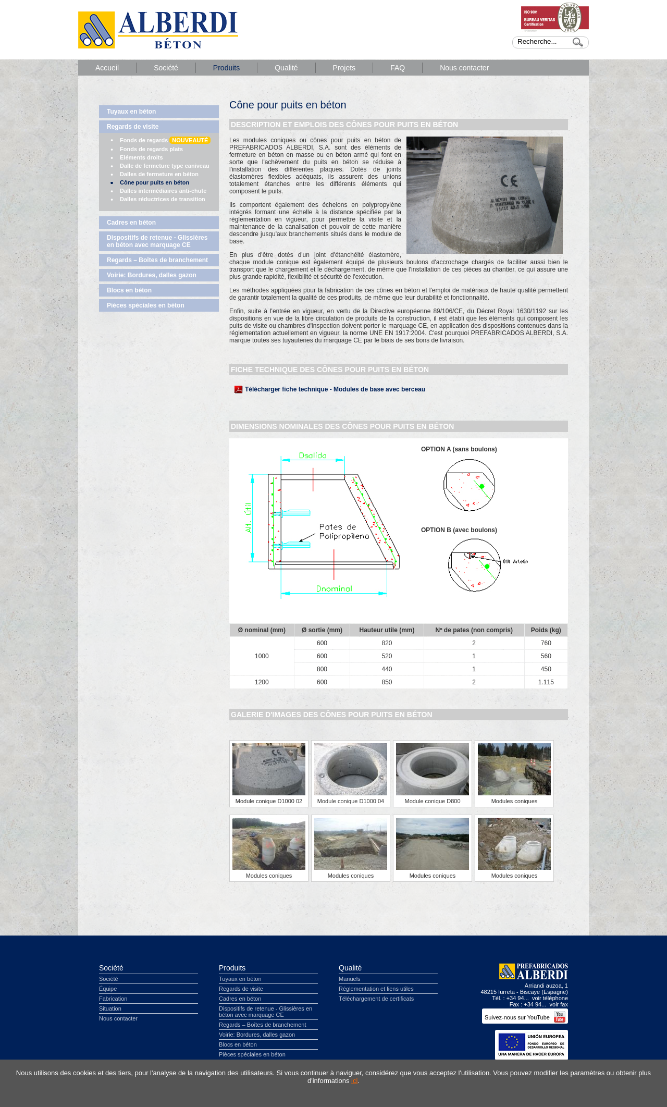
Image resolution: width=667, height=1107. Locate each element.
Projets (344, 68)
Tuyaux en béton (131, 111)
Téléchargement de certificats (376, 998)
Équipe (108, 989)
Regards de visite (132, 126)
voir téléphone (550, 998)
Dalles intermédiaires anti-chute (163, 191)
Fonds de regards (165, 140)
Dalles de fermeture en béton (159, 174)
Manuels (350, 979)
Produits (226, 68)
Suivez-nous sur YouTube (525, 1017)
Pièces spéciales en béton (145, 305)
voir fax (559, 1004)
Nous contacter (464, 68)
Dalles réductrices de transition (162, 199)
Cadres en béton (131, 222)
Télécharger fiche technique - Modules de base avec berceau (335, 389)
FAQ (397, 68)
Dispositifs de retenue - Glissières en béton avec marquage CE (157, 241)
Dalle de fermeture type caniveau (164, 166)
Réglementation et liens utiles (376, 989)
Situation (110, 1008)
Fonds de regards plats (151, 149)
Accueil (107, 68)
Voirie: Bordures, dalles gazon (151, 275)
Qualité (286, 68)
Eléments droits (141, 157)
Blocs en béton (129, 290)
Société (166, 68)
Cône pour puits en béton (154, 182)
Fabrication (113, 998)
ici (354, 1081)
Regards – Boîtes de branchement (157, 260)
